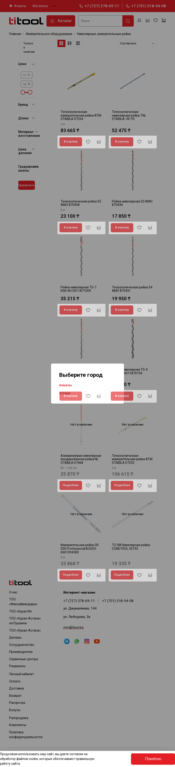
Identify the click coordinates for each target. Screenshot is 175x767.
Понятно (153, 759)
